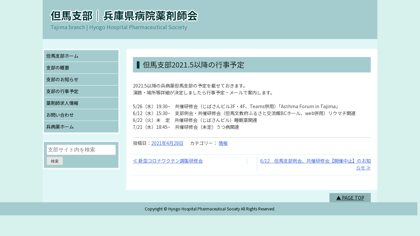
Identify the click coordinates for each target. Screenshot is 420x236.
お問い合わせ (60, 114)
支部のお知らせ (62, 79)
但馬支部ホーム (62, 55)
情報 (223, 143)
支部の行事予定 (62, 91)
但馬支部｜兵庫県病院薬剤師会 (124, 15)
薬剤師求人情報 (62, 103)
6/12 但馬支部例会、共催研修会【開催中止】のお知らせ (315, 164)
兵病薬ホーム (60, 126)
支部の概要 (57, 67)
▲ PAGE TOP (350, 197)
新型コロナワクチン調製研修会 (170, 160)
